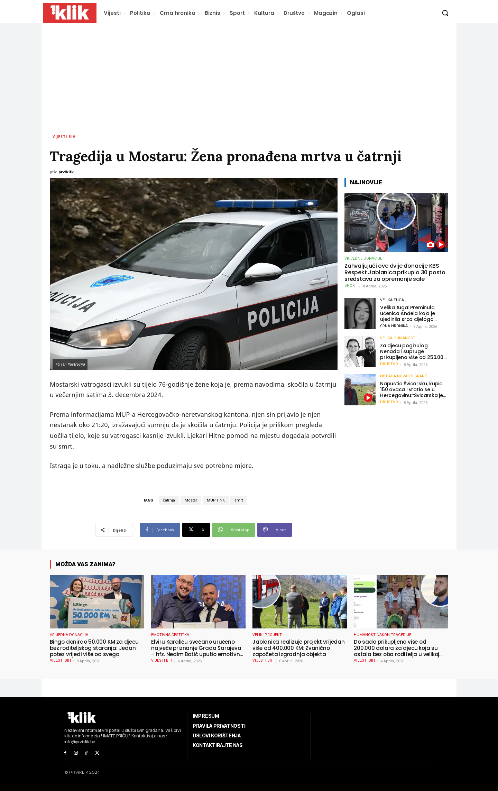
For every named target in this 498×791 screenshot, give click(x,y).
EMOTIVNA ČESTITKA (170, 635)
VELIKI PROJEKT (267, 635)
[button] (445, 13)
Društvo (389, 364)
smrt (238, 500)
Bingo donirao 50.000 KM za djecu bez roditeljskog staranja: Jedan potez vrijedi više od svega (94, 648)
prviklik (66, 172)
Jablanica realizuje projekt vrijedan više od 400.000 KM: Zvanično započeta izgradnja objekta (298, 648)
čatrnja (169, 500)
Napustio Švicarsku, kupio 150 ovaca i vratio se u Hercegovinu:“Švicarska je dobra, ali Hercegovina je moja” (411, 389)
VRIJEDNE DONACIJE (363, 258)
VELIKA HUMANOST (397, 338)
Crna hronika (394, 326)
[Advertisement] (249, 74)
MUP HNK (216, 500)
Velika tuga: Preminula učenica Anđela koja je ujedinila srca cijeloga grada (407, 313)
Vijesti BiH (64, 137)
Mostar (191, 500)
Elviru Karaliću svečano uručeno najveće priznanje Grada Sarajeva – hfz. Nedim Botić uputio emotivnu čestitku (197, 648)
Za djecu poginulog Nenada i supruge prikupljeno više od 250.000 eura (413, 351)
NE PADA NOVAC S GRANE (403, 376)
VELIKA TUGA (392, 300)
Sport (350, 285)
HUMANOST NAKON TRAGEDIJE (382, 635)
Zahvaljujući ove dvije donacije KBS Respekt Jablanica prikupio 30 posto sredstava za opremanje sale (394, 273)
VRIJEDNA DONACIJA (69, 635)
